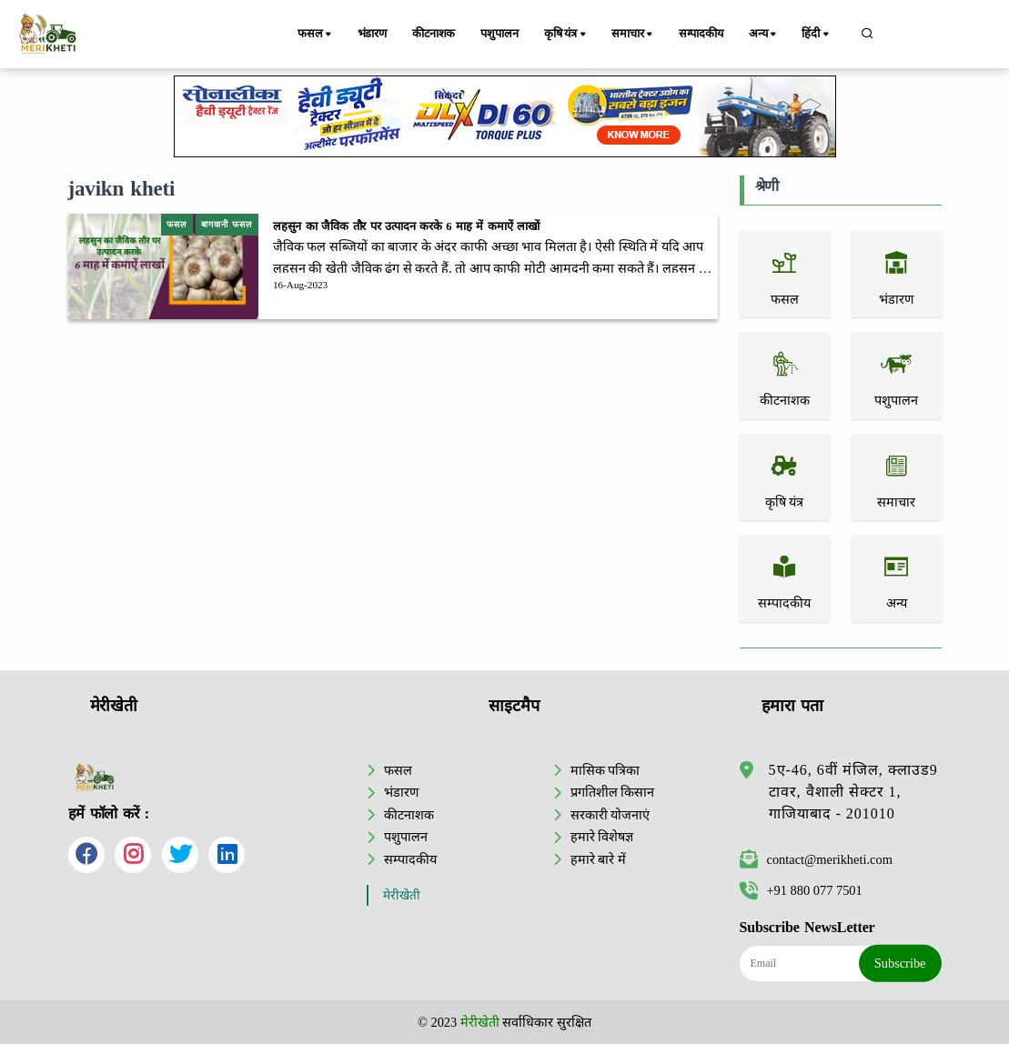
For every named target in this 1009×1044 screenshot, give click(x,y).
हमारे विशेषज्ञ (602, 836)
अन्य (766, 34)
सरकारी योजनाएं (610, 815)
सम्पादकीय (702, 33)
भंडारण (372, 33)
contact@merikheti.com (816, 859)
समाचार (635, 34)
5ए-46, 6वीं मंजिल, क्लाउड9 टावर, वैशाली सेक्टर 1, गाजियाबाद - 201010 (853, 791)
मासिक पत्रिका (605, 770)
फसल (316, 34)
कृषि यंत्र (568, 34)
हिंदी (817, 34)
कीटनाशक (434, 33)
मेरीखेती (401, 895)
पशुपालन (501, 33)
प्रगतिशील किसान (612, 792)
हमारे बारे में (598, 859)
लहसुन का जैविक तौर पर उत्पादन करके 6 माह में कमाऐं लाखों (406, 226)
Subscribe (900, 963)
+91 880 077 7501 (801, 890)
